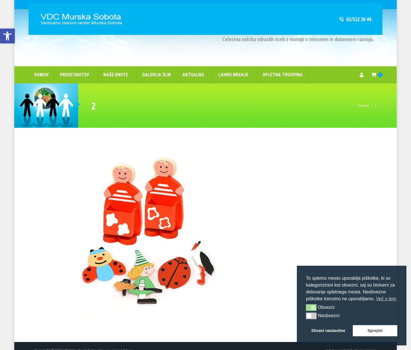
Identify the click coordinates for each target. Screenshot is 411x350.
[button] (311, 307)
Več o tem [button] (386, 298)
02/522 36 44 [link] (355, 10)
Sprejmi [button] (374, 330)
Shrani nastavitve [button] (328, 330)
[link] (7, 36)
